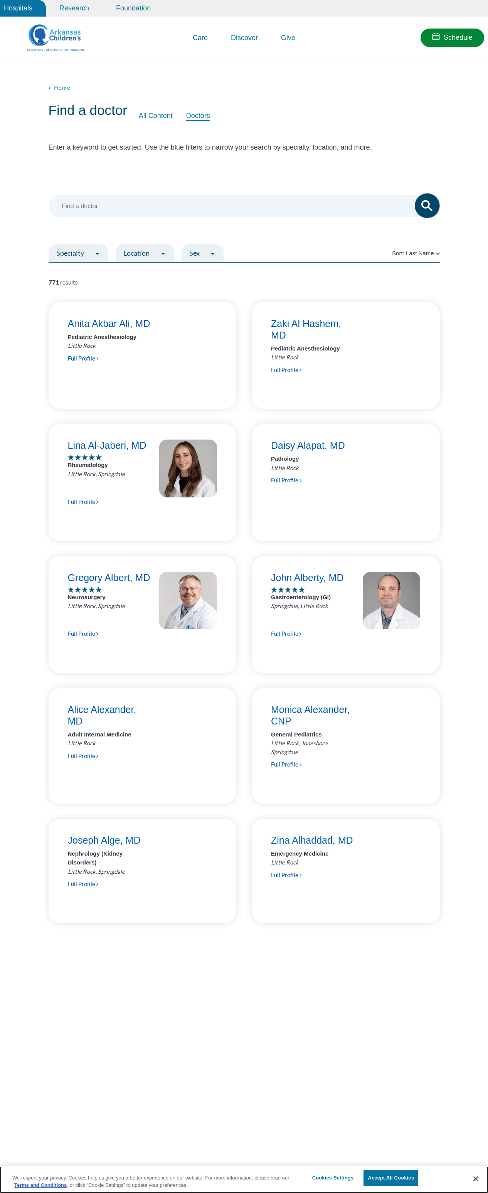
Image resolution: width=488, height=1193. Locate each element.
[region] (244, 1179)
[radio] (438, 253)
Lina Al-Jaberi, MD (107, 445)
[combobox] (240, 206)
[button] (427, 205)
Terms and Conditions (40, 1185)
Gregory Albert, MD (109, 577)
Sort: (415, 253)
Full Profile (83, 358)
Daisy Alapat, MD (308, 445)
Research (74, 8)
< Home (60, 88)
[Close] (475, 1178)
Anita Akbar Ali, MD (109, 323)
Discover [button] (244, 38)
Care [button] (200, 38)
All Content (156, 116)
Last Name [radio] (420, 253)
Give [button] (288, 38)
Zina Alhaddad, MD (312, 840)
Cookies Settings (333, 1178)
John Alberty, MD (307, 577)
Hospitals (18, 8)
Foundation (133, 8)
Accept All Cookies (391, 1178)
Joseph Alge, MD (104, 840)
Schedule (458, 37)
